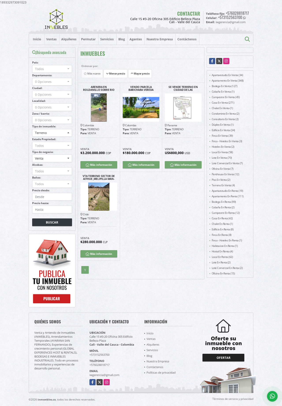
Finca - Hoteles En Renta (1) (227, 240)
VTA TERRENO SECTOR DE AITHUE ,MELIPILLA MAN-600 (99, 177)
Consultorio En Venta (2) (225, 119)
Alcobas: (37, 165)
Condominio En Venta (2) (225, 113)
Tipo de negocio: (42, 152)
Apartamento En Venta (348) (228, 80)
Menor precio (115, 73)
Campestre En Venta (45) (226, 97)
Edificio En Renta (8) (223, 229)
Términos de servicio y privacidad (232, 399)
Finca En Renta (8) (222, 235)
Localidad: (39, 101)
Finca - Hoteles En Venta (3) (227, 141)
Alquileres (68, 39)
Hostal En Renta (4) (222, 251)
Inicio (37, 39)
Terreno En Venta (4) (223, 185)
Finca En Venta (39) (222, 136)
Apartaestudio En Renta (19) (227, 191)
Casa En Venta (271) (223, 102)
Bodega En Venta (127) (224, 86)
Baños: (36, 177)
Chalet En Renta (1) (222, 224)
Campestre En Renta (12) (226, 213)
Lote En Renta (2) (221, 262)
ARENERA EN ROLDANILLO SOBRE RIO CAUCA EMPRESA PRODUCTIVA (98, 88)
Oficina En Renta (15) (223, 273)
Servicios (107, 39)
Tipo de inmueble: (44, 126)
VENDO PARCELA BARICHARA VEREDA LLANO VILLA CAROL (141, 88)
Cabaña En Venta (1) (223, 91)
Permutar (88, 39)
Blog (121, 39)
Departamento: (42, 75)
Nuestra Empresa (160, 39)
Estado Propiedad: (44, 139)
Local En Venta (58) (222, 152)
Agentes (136, 39)
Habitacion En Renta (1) (225, 246)
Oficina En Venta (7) (223, 169)
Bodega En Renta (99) (224, 202)
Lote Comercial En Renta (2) (227, 268)
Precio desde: (41, 190)
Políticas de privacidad (161, 372)
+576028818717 (237, 13)
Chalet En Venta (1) (222, 108)
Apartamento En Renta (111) (228, 196)
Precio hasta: (40, 203)
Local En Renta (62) (222, 257)
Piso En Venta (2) (221, 180)
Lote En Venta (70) (222, 158)
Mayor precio (140, 73)
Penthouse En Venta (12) (225, 174)
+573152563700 (230, 17)
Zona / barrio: (41, 113)
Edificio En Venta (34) (223, 130)
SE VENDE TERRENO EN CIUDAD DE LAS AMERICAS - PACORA (183, 88)
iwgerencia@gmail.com (104, 375)
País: (35, 62)
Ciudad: (37, 88)
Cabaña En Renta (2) (223, 207)
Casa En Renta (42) (222, 218)
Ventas (51, 39)
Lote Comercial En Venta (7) (227, 163)
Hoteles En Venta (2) (223, 147)
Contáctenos (187, 39)
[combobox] (52, 69)
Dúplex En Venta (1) (223, 125)
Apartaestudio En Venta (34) (227, 75)
